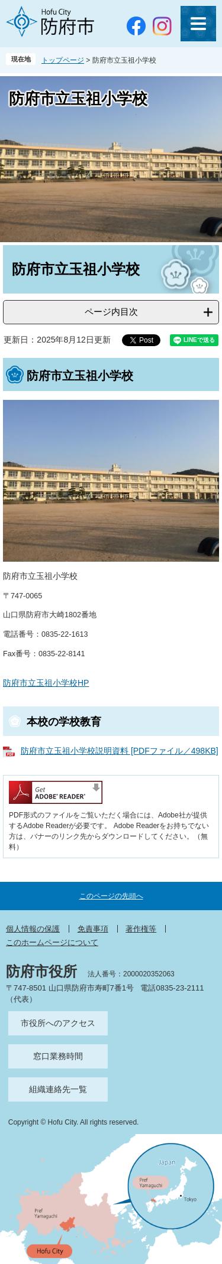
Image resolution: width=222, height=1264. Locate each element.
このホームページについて (52, 942)
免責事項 (93, 928)
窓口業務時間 (58, 1056)
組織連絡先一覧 (58, 1089)
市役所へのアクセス (58, 1023)
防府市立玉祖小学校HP (46, 683)
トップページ (62, 60)
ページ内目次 (111, 312)
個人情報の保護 (33, 928)
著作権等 (141, 928)
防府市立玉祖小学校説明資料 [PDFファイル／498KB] (119, 750)
